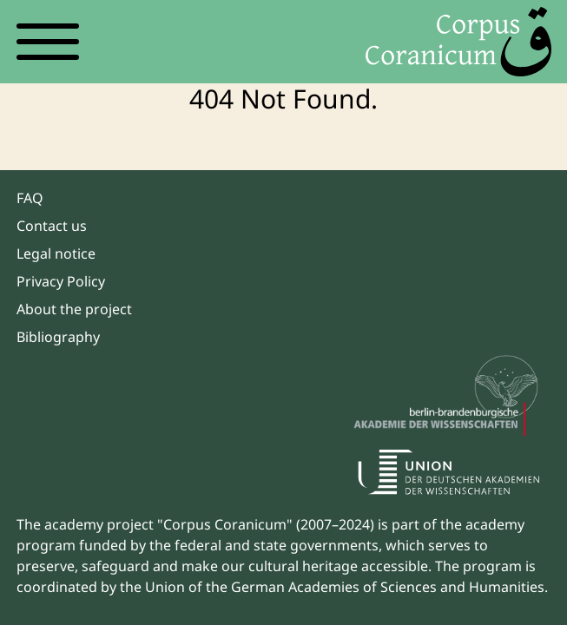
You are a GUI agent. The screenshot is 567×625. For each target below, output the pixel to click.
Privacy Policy (60, 281)
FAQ (29, 197)
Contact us (51, 225)
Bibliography (58, 336)
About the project (74, 309)
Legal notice (56, 253)
